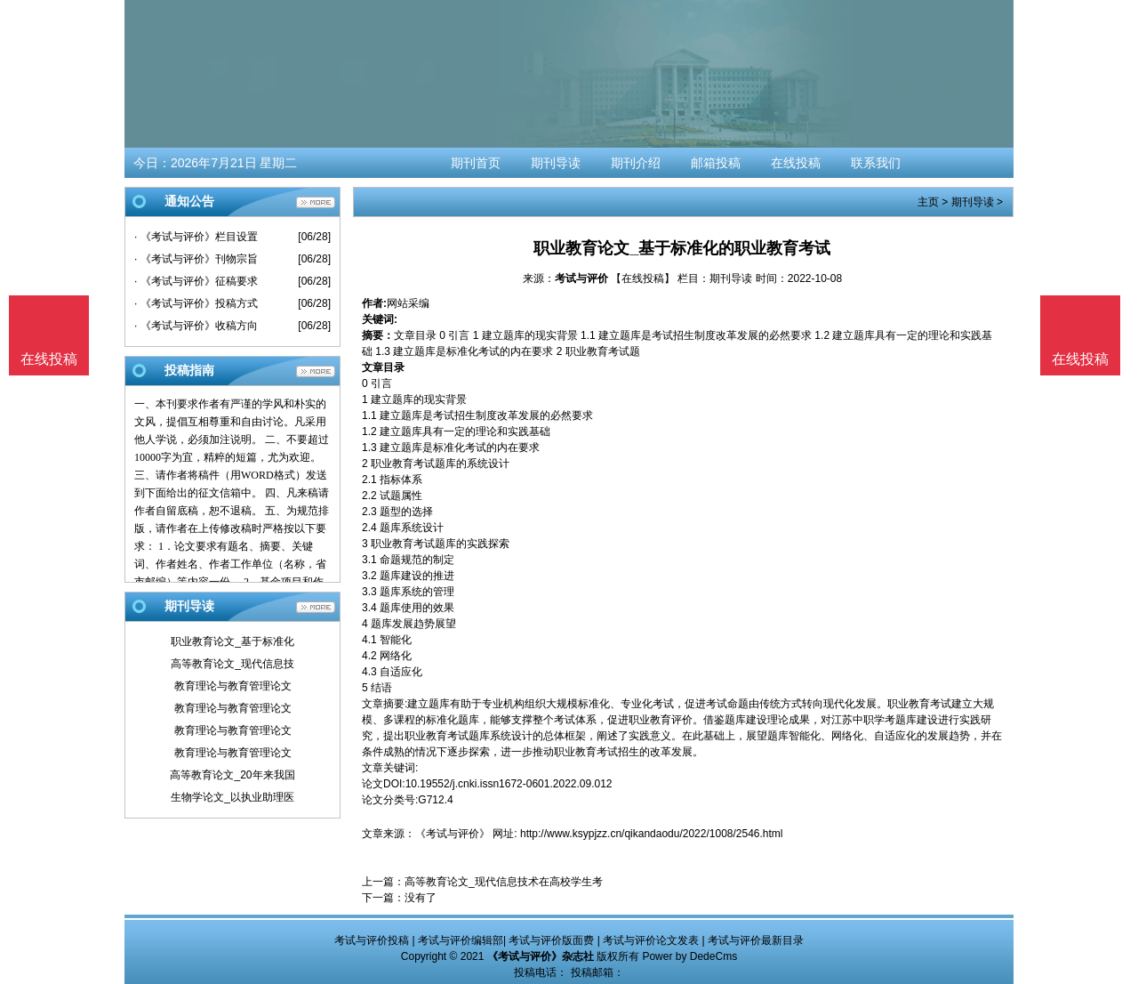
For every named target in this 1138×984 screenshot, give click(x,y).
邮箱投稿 (716, 163)
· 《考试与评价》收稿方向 (196, 325)
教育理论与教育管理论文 (233, 686)
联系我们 (876, 163)
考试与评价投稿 (371, 940)
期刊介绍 (636, 163)
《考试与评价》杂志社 (540, 956)
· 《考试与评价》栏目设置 (196, 236)
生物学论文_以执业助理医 (232, 797)
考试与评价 (581, 278)
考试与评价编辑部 (460, 940)
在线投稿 (796, 163)
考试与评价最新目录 (756, 940)
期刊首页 (476, 163)
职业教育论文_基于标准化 (232, 641)
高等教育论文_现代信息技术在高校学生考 (504, 881)
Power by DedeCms (689, 956)
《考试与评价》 (452, 833)
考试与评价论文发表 (651, 940)
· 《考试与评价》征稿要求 (196, 281)
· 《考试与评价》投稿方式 (196, 303)
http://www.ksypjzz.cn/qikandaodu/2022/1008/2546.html (651, 833)
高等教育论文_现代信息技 (232, 663)
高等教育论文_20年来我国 (232, 775)
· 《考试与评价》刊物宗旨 (196, 259)
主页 (928, 202)
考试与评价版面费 (551, 940)
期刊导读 (556, 163)
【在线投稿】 (643, 278)
